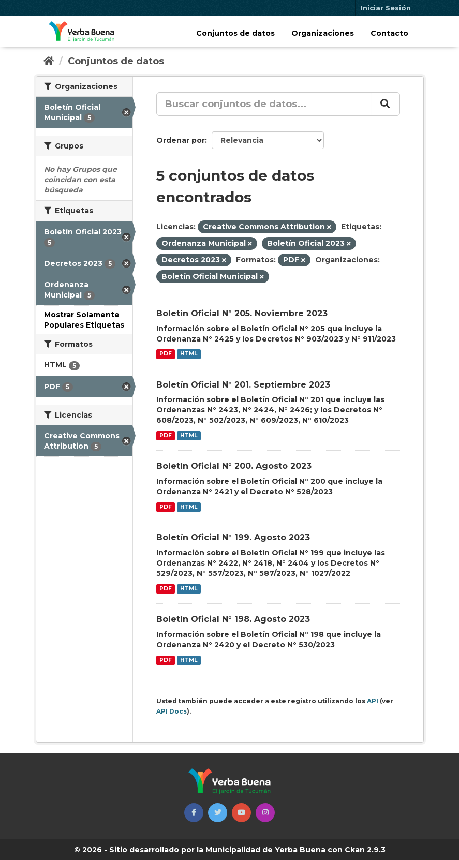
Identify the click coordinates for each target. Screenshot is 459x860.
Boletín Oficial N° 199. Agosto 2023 (233, 537)
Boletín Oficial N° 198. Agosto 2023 (233, 619)
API (372, 701)
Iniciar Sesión (386, 8)
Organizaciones (322, 33)
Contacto (389, 33)
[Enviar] (386, 104)
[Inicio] (48, 61)
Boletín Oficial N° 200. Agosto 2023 (234, 466)
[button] (193, 812)
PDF (165, 354)
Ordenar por (180, 140)
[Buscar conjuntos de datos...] (264, 104)
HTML (188, 354)
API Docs (171, 711)
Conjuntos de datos (235, 33)
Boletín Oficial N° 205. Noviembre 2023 (242, 313)
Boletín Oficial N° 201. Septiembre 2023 (243, 385)
